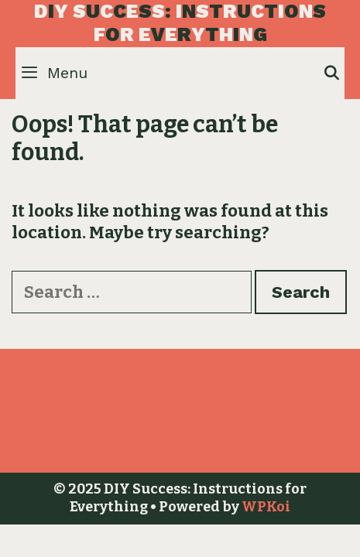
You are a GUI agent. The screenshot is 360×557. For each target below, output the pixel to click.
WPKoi (266, 506)
